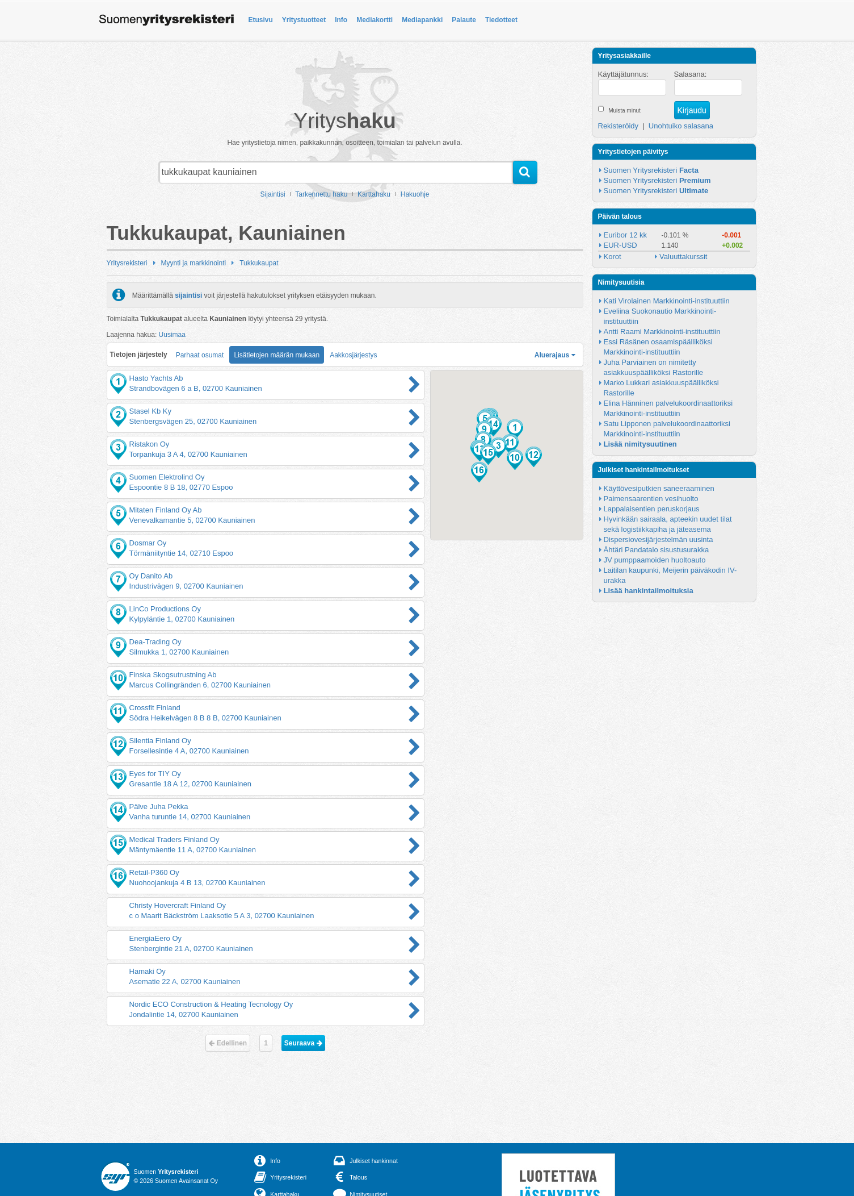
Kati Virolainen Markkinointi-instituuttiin (667, 301)
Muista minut (624, 110)
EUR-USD (620, 245)
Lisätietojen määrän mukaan (276, 355)
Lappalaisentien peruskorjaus (652, 509)
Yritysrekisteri (127, 263)
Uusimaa (172, 335)
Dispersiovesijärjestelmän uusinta (658, 539)
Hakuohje (415, 194)
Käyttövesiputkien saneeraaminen (659, 488)
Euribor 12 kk (625, 235)
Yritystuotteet (304, 20)
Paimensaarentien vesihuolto (651, 498)
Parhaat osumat (200, 355)
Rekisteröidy (618, 126)
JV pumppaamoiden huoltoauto (655, 560)
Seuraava (303, 1043)
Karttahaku (373, 194)
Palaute (464, 20)
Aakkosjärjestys (353, 355)
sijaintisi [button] (188, 295)
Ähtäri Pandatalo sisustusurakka (656, 549)
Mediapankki (422, 20)
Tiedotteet (501, 20)
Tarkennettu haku (321, 194)
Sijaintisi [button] (272, 194)
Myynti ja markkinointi (193, 263)
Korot (612, 256)
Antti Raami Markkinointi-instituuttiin (662, 331)
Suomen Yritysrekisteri (651, 170)
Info (341, 20)
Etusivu (261, 20)
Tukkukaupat (258, 263)
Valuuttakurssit (683, 256)
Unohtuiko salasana (681, 126)
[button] (515, 429)
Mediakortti (374, 20)
